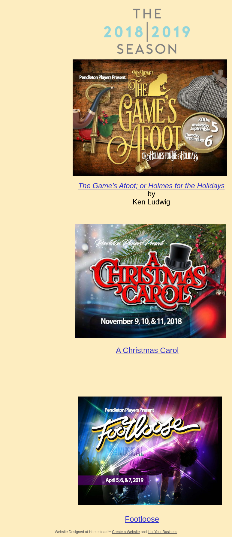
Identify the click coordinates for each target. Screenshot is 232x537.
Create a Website (126, 532)
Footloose (142, 518)
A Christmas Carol (147, 350)
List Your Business (162, 532)
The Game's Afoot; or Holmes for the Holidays (151, 186)
